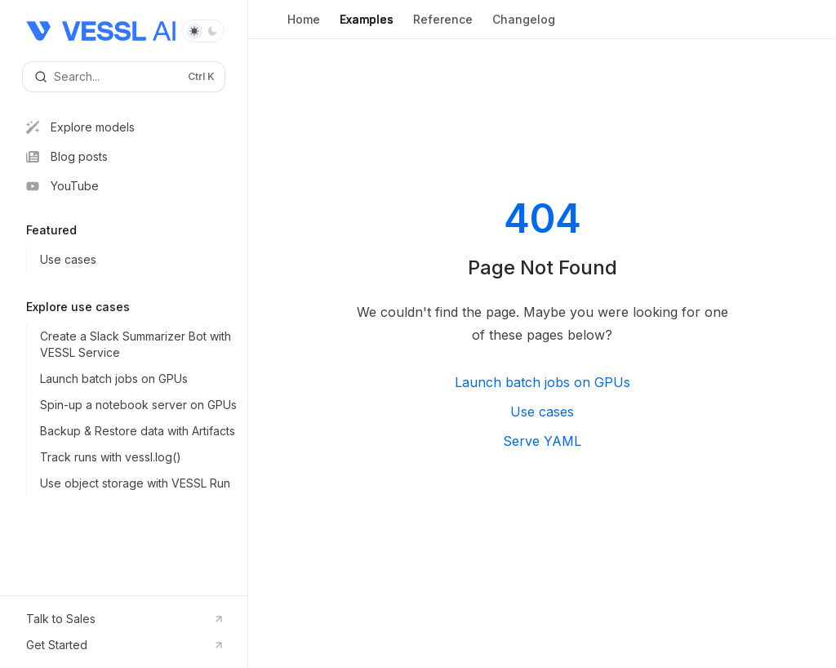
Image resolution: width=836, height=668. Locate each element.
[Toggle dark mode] (203, 31)
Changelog (523, 25)
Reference (443, 25)
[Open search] (124, 76)
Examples (367, 25)
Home (303, 25)
